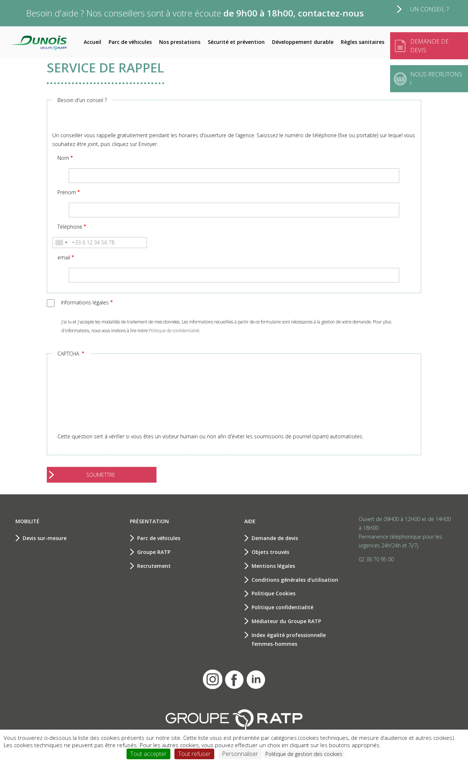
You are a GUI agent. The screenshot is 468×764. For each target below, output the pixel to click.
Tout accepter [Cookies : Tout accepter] (148, 754)
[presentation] (82, 400)
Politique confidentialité (282, 607)
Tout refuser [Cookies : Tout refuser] (194, 754)
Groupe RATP (153, 551)
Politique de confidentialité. (174, 330)
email (63, 257)
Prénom (66, 192)
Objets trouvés (270, 551)
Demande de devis (275, 538)
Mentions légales (273, 565)
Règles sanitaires (362, 41)
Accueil (92, 41)
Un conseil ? (429, 9)
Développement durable (302, 41)
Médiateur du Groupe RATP (286, 621)
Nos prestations (179, 41)
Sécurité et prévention (236, 41)
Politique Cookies (273, 593)
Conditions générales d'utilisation (295, 579)
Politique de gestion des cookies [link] (303, 753)
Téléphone (69, 226)
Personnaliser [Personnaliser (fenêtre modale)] (240, 754)
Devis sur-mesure (45, 538)
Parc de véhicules (130, 41)
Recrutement (154, 565)
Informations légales (85, 302)
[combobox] (61, 242)
